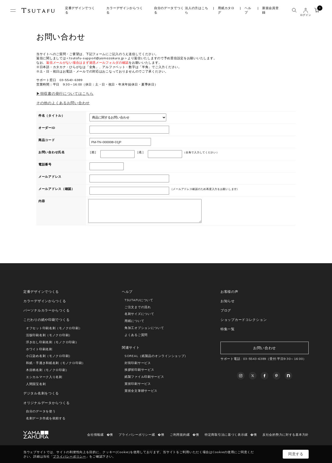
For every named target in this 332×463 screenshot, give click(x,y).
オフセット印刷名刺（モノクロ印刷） (54, 328)
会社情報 (93, 434)
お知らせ (227, 301)
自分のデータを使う (41, 411)
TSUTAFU (38, 10)
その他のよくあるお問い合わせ (63, 103)
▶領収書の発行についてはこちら (65, 93)
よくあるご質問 (136, 335)
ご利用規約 (178, 434)
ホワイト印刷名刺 (39, 349)
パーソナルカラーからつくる (46, 310)
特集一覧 (227, 329)
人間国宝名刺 (36, 384)
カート (318, 9)
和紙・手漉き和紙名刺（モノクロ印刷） (55, 363)
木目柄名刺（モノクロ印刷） (47, 370)
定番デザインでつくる (41, 291)
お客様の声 (229, 291)
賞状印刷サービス (138, 384)
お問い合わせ (264, 348)
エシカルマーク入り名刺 (44, 377)
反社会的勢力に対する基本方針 (285, 434)
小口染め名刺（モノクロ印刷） (49, 356)
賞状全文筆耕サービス (141, 391)
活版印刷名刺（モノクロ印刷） (49, 335)
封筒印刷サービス (138, 363)
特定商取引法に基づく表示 (224, 434)
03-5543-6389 (254, 359)
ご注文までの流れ (138, 307)
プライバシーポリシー (135, 434)
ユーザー (305, 10)
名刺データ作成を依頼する (46, 418)
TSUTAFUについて (139, 300)
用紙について (134, 321)
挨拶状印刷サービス (139, 370)
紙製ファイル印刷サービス (144, 377)
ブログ (225, 310)
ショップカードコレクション (243, 320)
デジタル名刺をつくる (41, 393)
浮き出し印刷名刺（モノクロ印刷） (52, 342)
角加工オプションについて (144, 328)
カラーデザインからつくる (44, 301)
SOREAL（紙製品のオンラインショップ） (156, 356)
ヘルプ (248, 10)
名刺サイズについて (139, 314)
